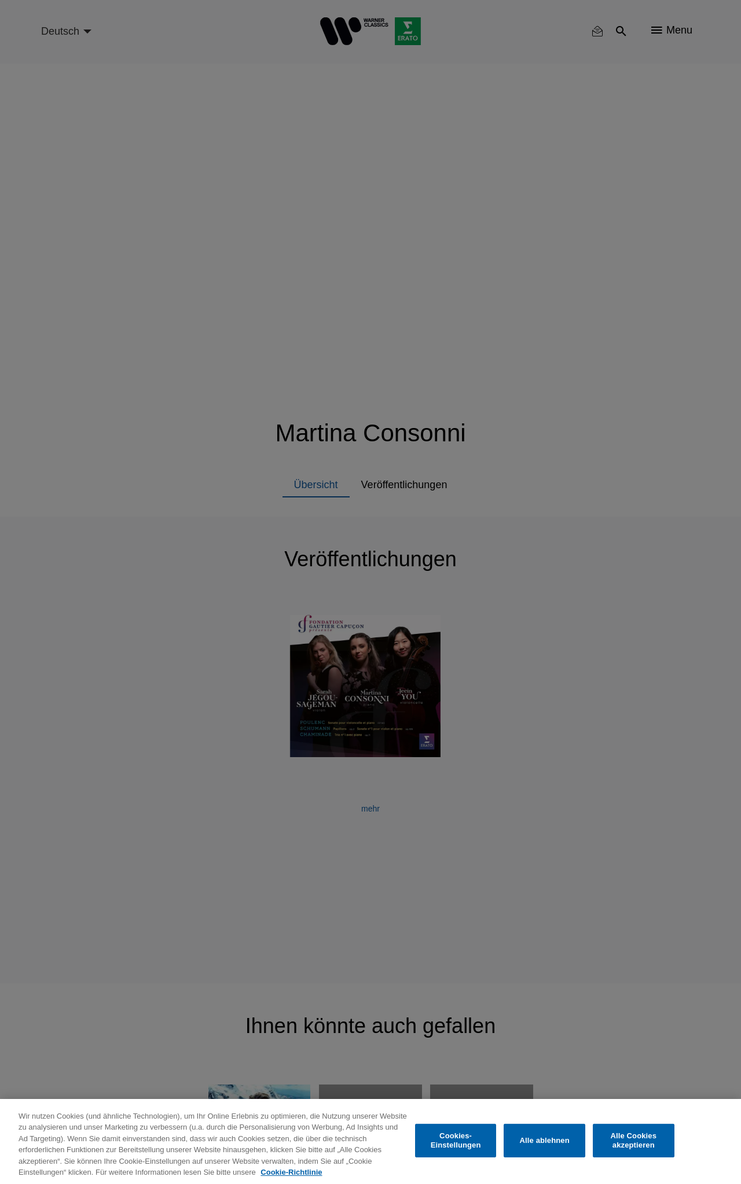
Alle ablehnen (545, 1140)
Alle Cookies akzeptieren (633, 1140)
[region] (370, 1141)
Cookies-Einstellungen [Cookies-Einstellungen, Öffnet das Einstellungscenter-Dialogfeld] (456, 1140)
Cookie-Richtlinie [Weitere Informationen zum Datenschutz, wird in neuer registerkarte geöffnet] (291, 1172)
